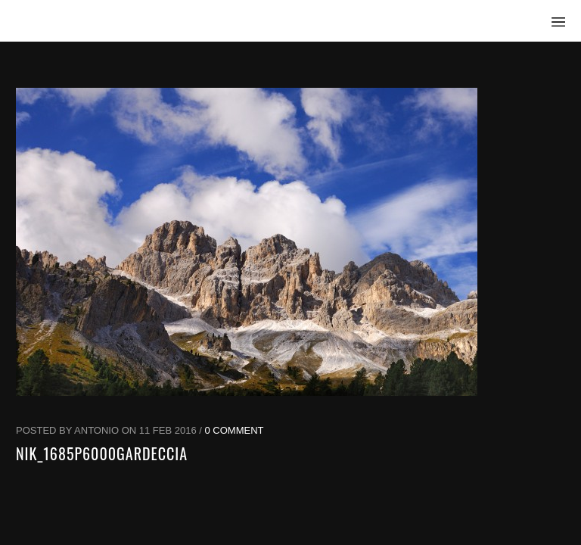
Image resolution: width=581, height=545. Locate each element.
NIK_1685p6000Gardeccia (102, 453)
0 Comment (234, 430)
